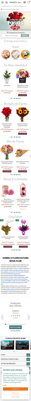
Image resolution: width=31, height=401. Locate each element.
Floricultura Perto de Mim (15, 338)
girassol (11, 272)
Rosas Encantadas (15, 179)
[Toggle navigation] (2, 2)
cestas (2, 280)
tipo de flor (21, 272)
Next (29, 317)
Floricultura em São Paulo (7, 347)
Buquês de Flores (15, 104)
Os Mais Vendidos (15, 65)
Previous (2, 317)
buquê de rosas (16, 273)
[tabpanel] (8, 82)
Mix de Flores (15, 141)
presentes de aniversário (17, 282)
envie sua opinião (15, 327)
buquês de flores (18, 270)
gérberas (6, 272)
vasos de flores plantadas (20, 279)
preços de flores (11, 289)
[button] (24, 2)
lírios (2, 272)
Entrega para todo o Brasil (15, 44)
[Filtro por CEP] (11, 35)
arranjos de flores (8, 279)
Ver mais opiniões (15, 330)
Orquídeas (15, 217)
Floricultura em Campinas (21, 347)
